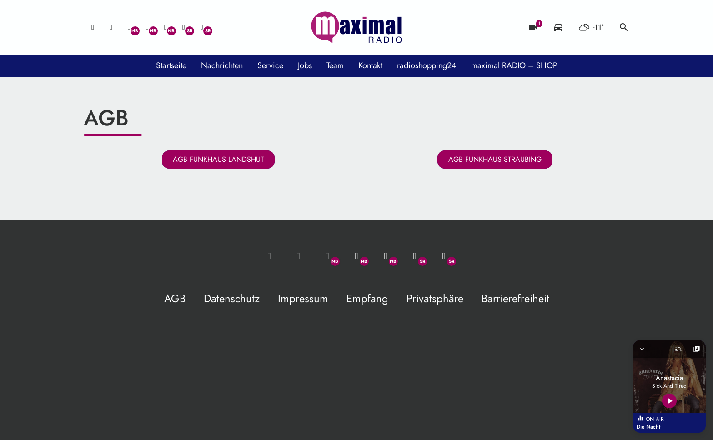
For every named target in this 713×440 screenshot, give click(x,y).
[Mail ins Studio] (93, 27)
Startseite (171, 65)
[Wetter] (591, 27)
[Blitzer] (532, 27)
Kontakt (370, 65)
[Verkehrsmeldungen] (558, 27)
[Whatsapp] (129, 27)
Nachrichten (222, 65)
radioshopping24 (427, 65)
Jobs (305, 65)
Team (335, 65)
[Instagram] (165, 27)
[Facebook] (147, 27)
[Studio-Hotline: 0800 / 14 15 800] (111, 27)
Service (270, 65)
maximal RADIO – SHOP (514, 65)
